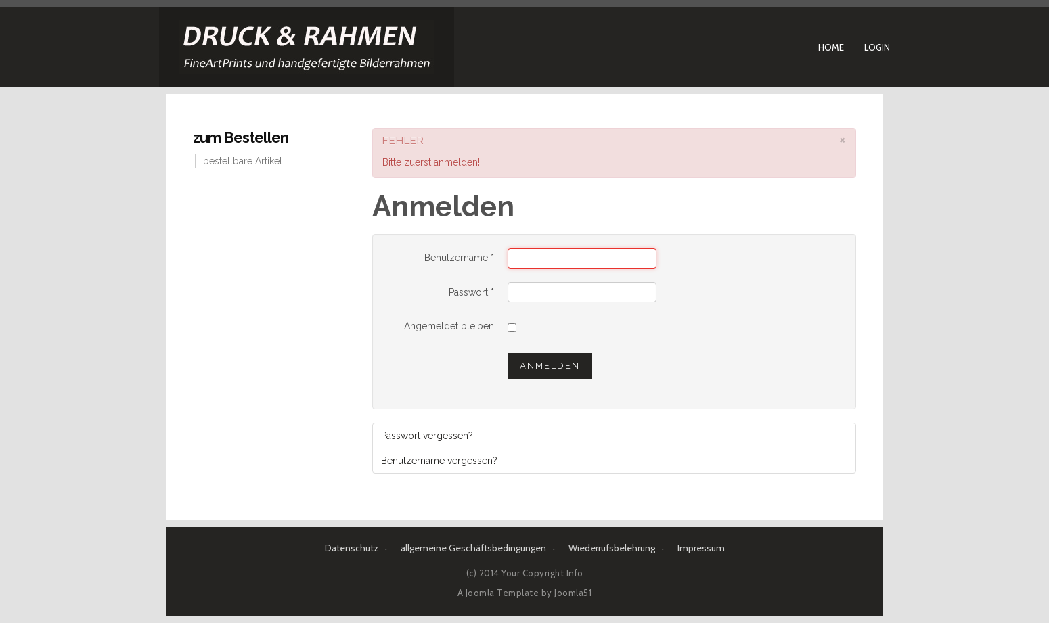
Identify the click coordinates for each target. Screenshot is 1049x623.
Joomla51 (573, 592)
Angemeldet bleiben (449, 326)
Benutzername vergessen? (439, 460)
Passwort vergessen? (427, 435)
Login (877, 47)
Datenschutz (351, 548)
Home (831, 47)
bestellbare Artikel (242, 161)
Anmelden (550, 366)
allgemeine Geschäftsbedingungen (473, 548)
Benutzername (459, 257)
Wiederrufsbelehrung (611, 548)
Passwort (471, 292)
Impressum (701, 548)
